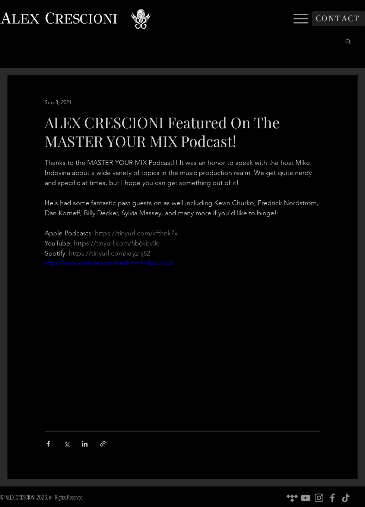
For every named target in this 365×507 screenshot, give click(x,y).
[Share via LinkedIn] (84, 443)
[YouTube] (305, 498)
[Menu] (300, 18)
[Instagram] (319, 498)
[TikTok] (346, 498)
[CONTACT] (338, 18)
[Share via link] (103, 443)
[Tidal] (292, 498)
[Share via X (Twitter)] (66, 443)
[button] (348, 41)
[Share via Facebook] (48, 443)
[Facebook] (332, 498)
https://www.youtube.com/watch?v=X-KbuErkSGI (109, 262)
